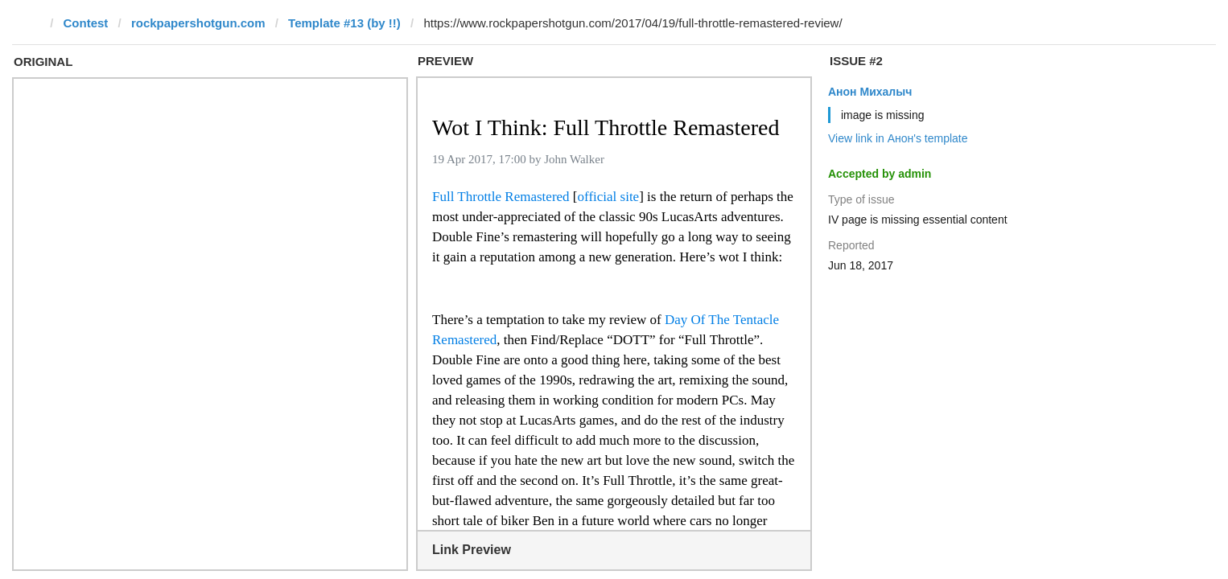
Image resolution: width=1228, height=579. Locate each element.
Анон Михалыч (870, 91)
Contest (86, 23)
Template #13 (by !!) (344, 23)
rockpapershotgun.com (198, 23)
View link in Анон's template (898, 138)
